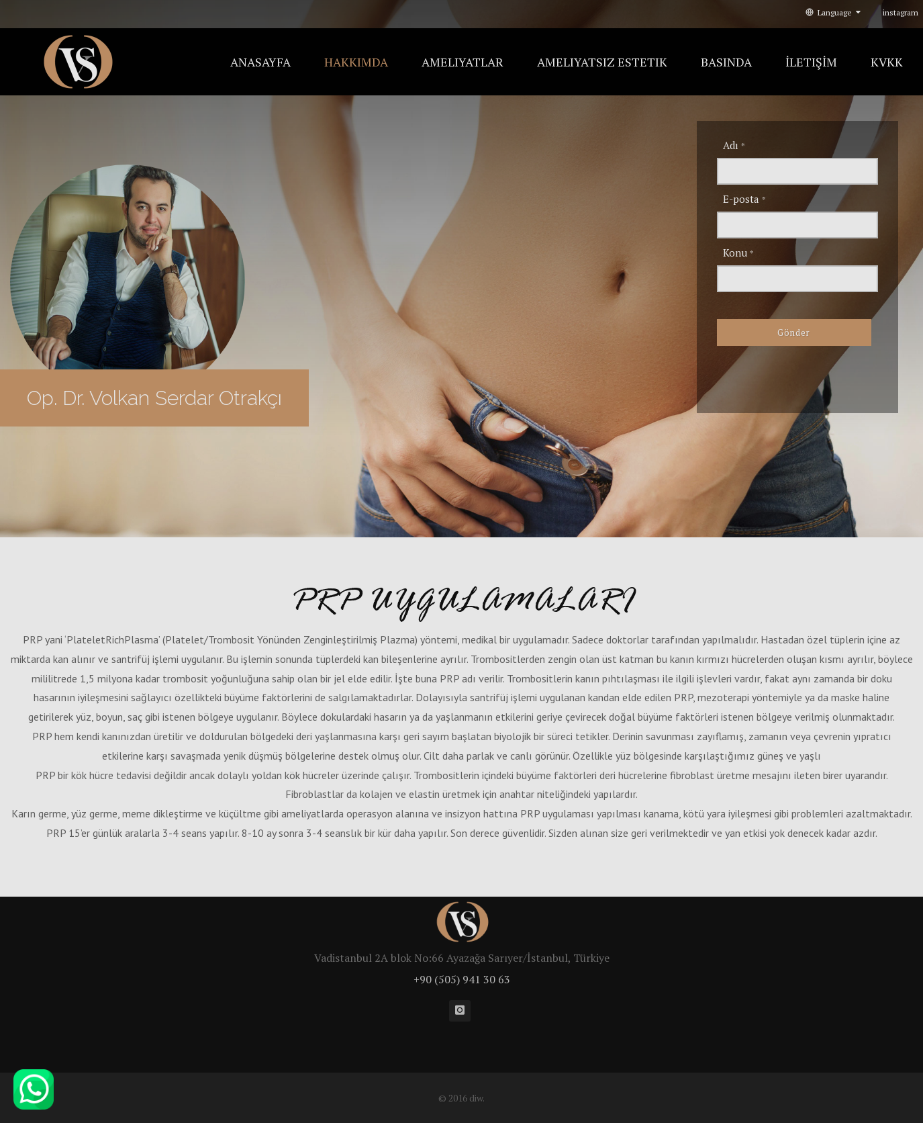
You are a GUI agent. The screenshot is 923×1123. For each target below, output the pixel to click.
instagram (900, 12)
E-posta (744, 199)
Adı (734, 145)
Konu (738, 252)
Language (833, 12)
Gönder (793, 332)
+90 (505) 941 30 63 (462, 979)
